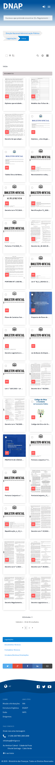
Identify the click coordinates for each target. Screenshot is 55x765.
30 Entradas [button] (27, 617)
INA (23, 703)
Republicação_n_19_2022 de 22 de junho (20, 531)
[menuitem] (27, 639)
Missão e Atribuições (11, 703)
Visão (5, 712)
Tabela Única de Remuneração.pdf (18, 174)
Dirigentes (7, 716)
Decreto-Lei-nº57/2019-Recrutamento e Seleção (23, 210)
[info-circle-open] (43, 56)
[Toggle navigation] (26, 6)
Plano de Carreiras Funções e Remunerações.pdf (23, 317)
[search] (38, 56)
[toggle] (10, 56)
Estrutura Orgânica (11, 708)
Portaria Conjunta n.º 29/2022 (16, 495)
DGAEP (25, 708)
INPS (24, 712)
